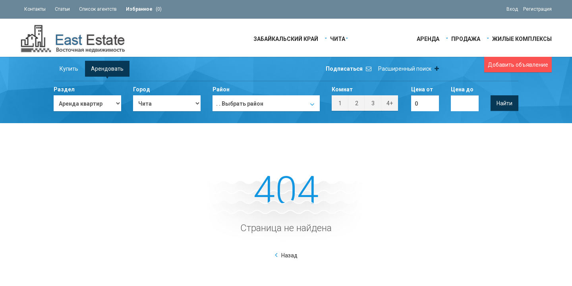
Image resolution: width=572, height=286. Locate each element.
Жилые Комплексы (522, 38)
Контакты (35, 9)
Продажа (465, 38)
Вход (512, 9)
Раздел (64, 89)
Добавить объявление (518, 65)
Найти (504, 103)
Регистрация (537, 9)
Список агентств (98, 9)
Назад (289, 255)
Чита (337, 38)
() (144, 9)
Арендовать (107, 69)
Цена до (462, 89)
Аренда (428, 38)
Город (141, 89)
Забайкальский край (285, 38)
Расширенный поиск (408, 69)
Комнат (342, 89)
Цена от (422, 89)
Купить (69, 69)
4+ (389, 103)
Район (221, 89)
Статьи (62, 9)
